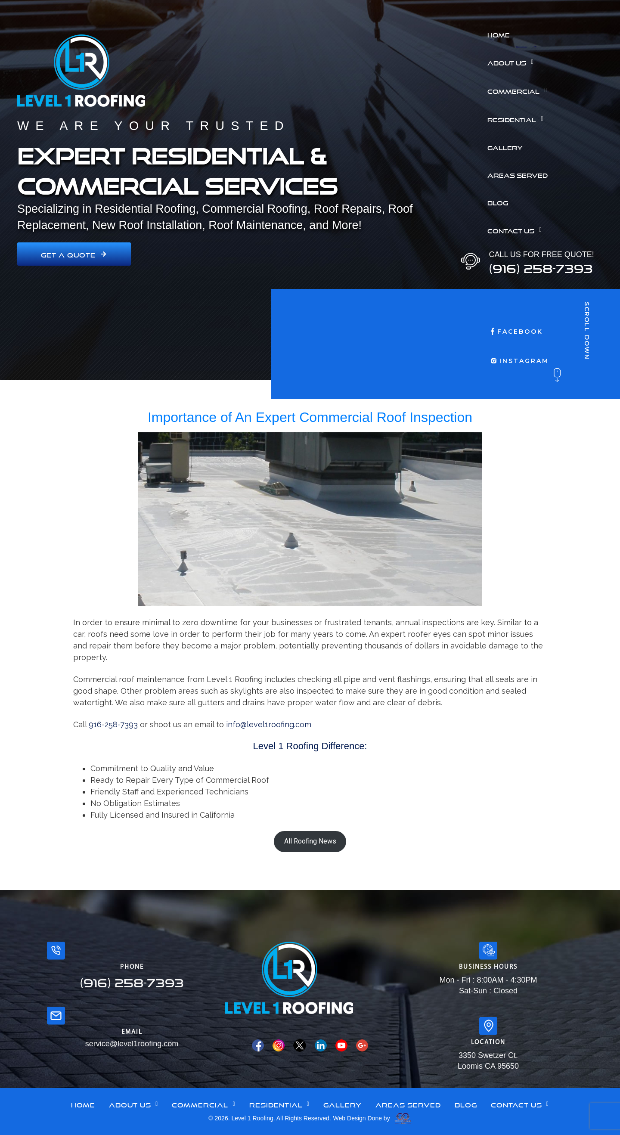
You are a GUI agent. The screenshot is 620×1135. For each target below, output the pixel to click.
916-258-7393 (113, 724)
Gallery (505, 146)
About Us (512, 62)
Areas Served (517, 174)
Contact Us (516, 230)
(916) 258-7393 (541, 266)
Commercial (519, 90)
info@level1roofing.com (268, 724)
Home (498, 34)
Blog (497, 201)
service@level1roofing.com (131, 1043)
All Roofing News (310, 841)
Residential (517, 119)
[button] (550, 62)
